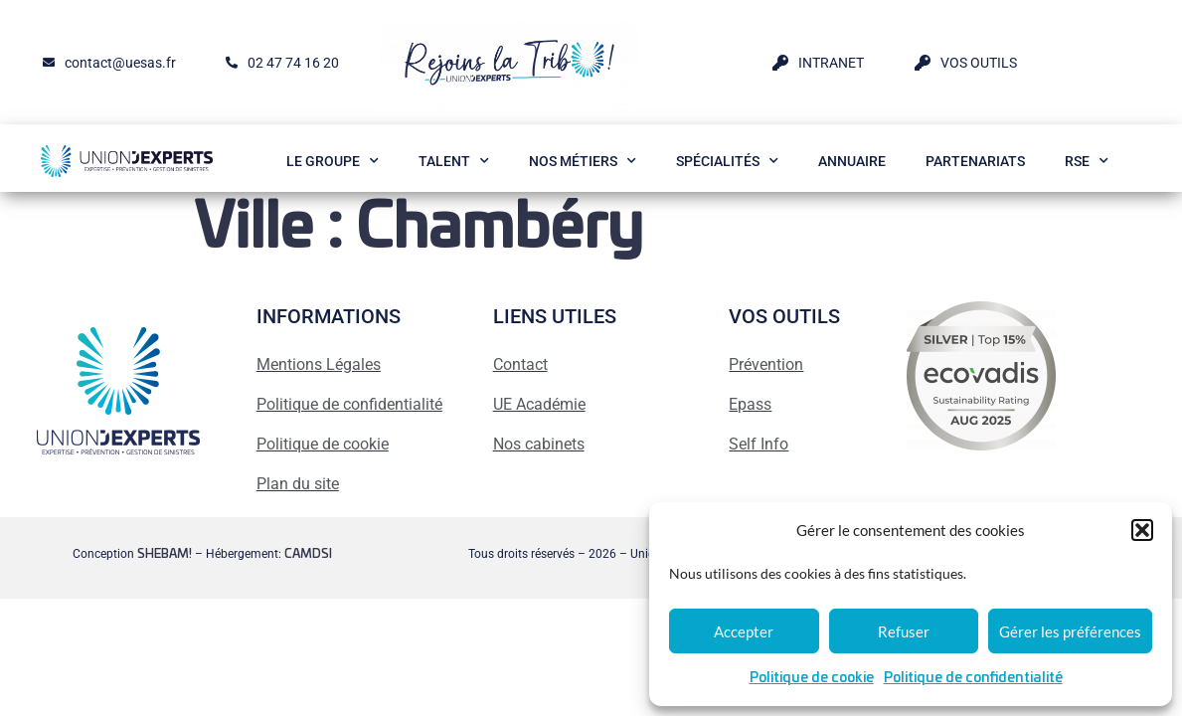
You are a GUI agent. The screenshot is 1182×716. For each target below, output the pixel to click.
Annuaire (852, 161)
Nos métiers (582, 161)
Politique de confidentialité (973, 678)
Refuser (903, 631)
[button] (1142, 530)
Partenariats (975, 161)
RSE (1086, 161)
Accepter (743, 631)
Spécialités (727, 161)
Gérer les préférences (1070, 631)
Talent (454, 161)
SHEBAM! (164, 554)
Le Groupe (332, 161)
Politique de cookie (812, 678)
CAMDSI (308, 554)
